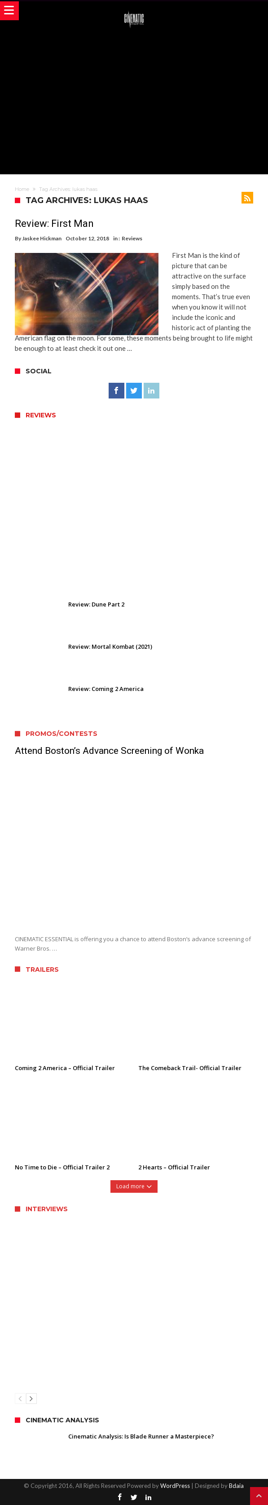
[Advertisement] (141, 100)
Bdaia (236, 1485)
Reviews (132, 238)
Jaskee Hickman (42, 238)
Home (22, 189)
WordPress (175, 1485)
